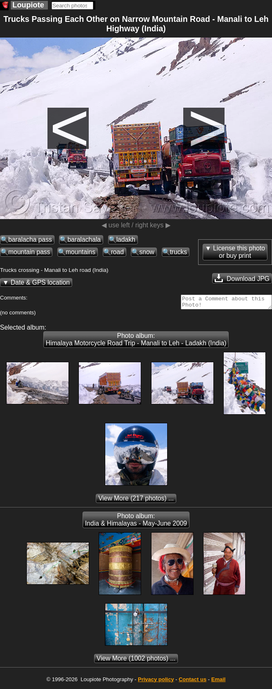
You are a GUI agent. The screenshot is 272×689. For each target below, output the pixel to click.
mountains (80, 251)
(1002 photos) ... (136, 660)
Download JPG (242, 278)
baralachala (84, 239)
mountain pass (29, 251)
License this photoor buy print (239, 252)
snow (146, 251)
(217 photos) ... (136, 500)
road (117, 251)
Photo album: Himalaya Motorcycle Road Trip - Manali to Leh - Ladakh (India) (136, 342)
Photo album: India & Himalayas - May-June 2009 (136, 522)
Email (218, 682)
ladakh (125, 239)
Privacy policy (156, 682)
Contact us (192, 682)
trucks (178, 251)
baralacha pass (30, 239)
